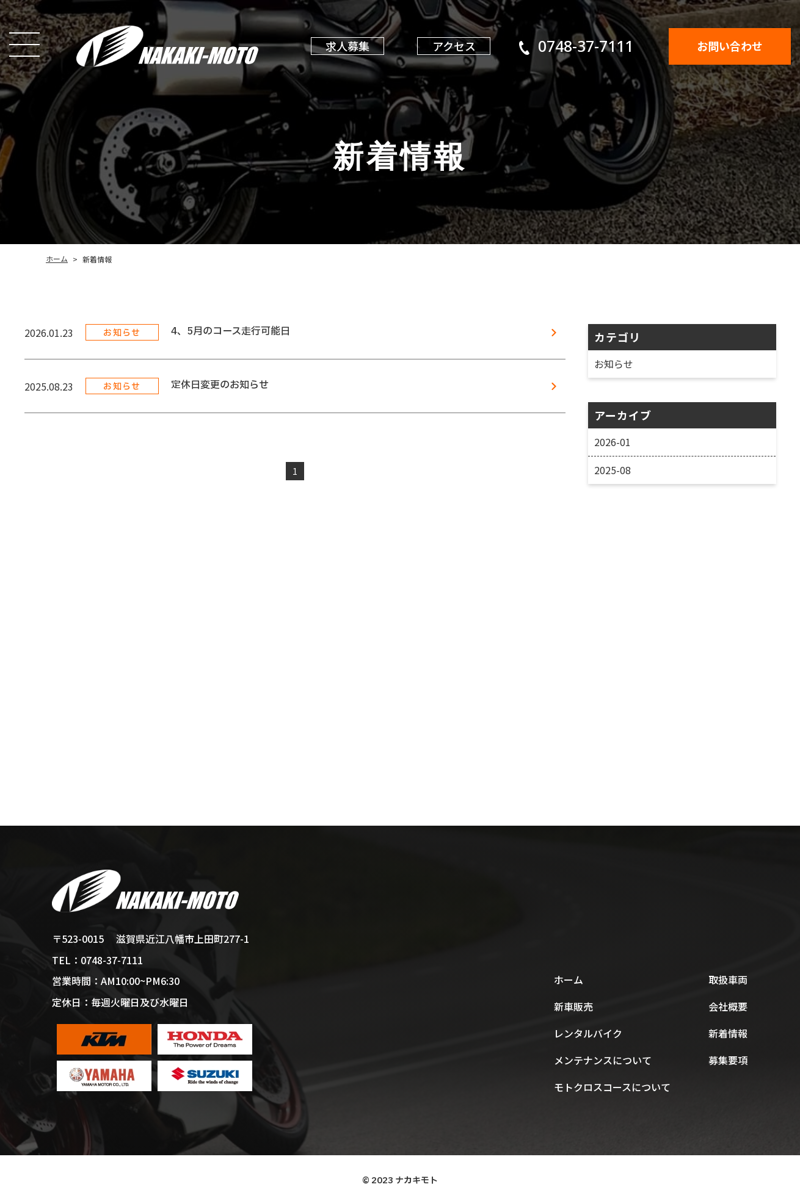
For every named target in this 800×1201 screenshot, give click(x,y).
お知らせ (613, 363)
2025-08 (612, 470)
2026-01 (612, 442)
